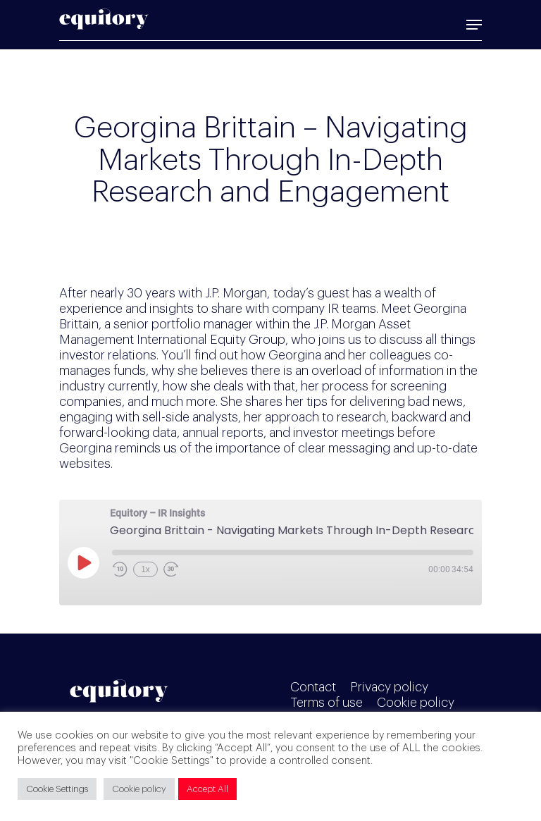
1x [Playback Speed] (145, 569)
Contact (313, 687)
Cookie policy (415, 702)
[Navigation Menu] (474, 25)
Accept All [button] (207, 789)
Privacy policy (389, 687)
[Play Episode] (83, 562)
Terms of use (326, 702)
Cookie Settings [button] (57, 789)
